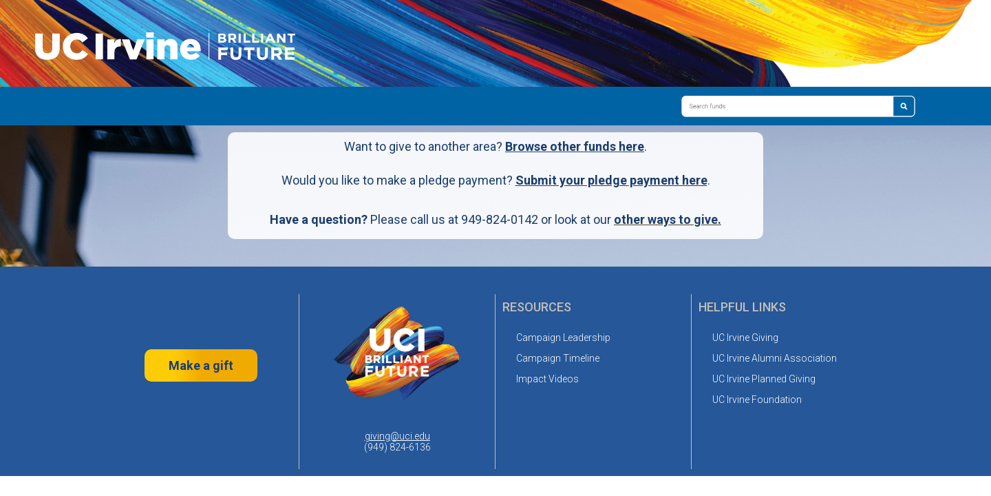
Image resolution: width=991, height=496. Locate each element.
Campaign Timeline (557, 358)
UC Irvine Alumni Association (774, 358)
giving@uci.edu (397, 436)
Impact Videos (547, 378)
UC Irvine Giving (745, 337)
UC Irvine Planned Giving (764, 378)
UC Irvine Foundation (757, 399)
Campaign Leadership (563, 337)
